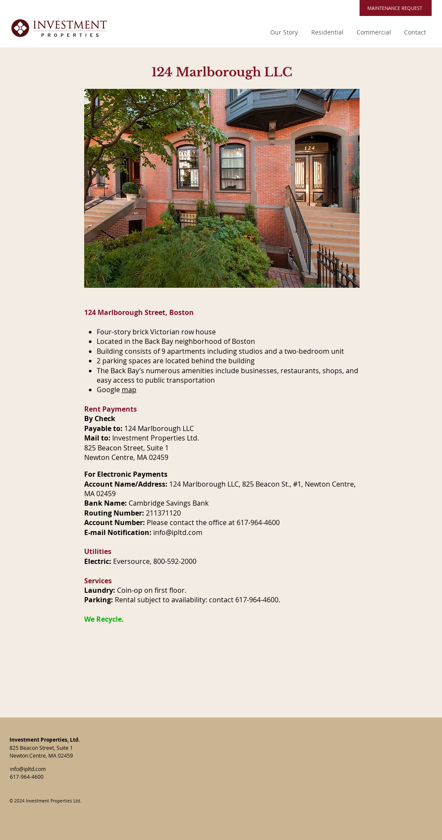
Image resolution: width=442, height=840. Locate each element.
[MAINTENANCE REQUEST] (396, 8)
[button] (327, 32)
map (129, 389)
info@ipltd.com (177, 532)
